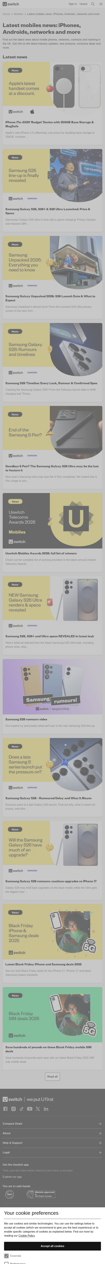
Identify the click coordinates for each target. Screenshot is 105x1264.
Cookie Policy (26, 1235)
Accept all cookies (52, 1246)
